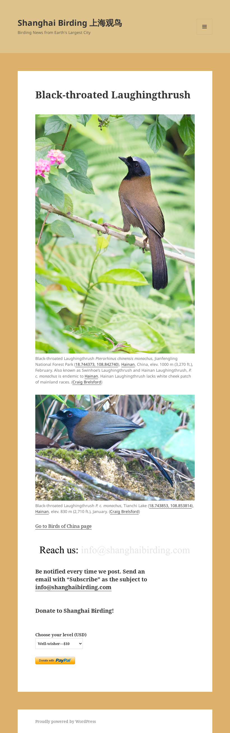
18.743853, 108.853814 (170, 505)
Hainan (128, 364)
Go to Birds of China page (63, 526)
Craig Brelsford (87, 382)
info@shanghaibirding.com (73, 587)
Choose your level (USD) (61, 634)
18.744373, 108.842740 (96, 364)
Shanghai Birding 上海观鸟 (70, 22)
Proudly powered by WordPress (65, 721)
